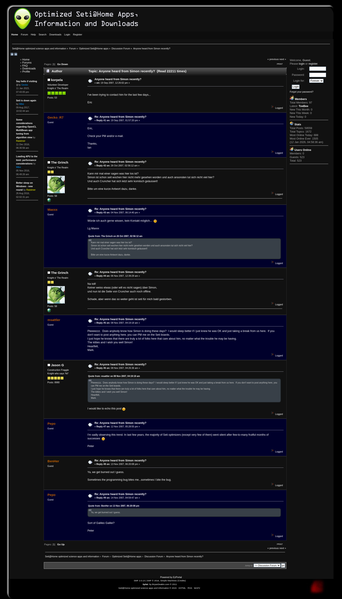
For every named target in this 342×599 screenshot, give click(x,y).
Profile (26, 71)
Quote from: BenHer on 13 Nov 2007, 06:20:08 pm (113, 506)
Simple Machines (168, 580)
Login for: (298, 80)
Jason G (57, 365)
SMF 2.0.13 (139, 580)
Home (25, 59)
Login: (300, 68)
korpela (57, 80)
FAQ (25, 65)
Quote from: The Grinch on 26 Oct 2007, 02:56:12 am (115, 236)
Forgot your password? (301, 91)
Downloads (29, 68)
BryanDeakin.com (160, 584)
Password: (298, 74)
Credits (181, 580)
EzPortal (177, 577)
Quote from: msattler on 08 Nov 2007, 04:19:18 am (114, 376)
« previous (273, 59)
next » (282, 59)
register (312, 63)
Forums (26, 62)
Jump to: (249, 565)
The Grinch (59, 162)
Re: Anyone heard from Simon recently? (120, 116)
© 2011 (173, 584)
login (301, 63)
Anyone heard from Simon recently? (117, 79)
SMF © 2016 (153, 580)
